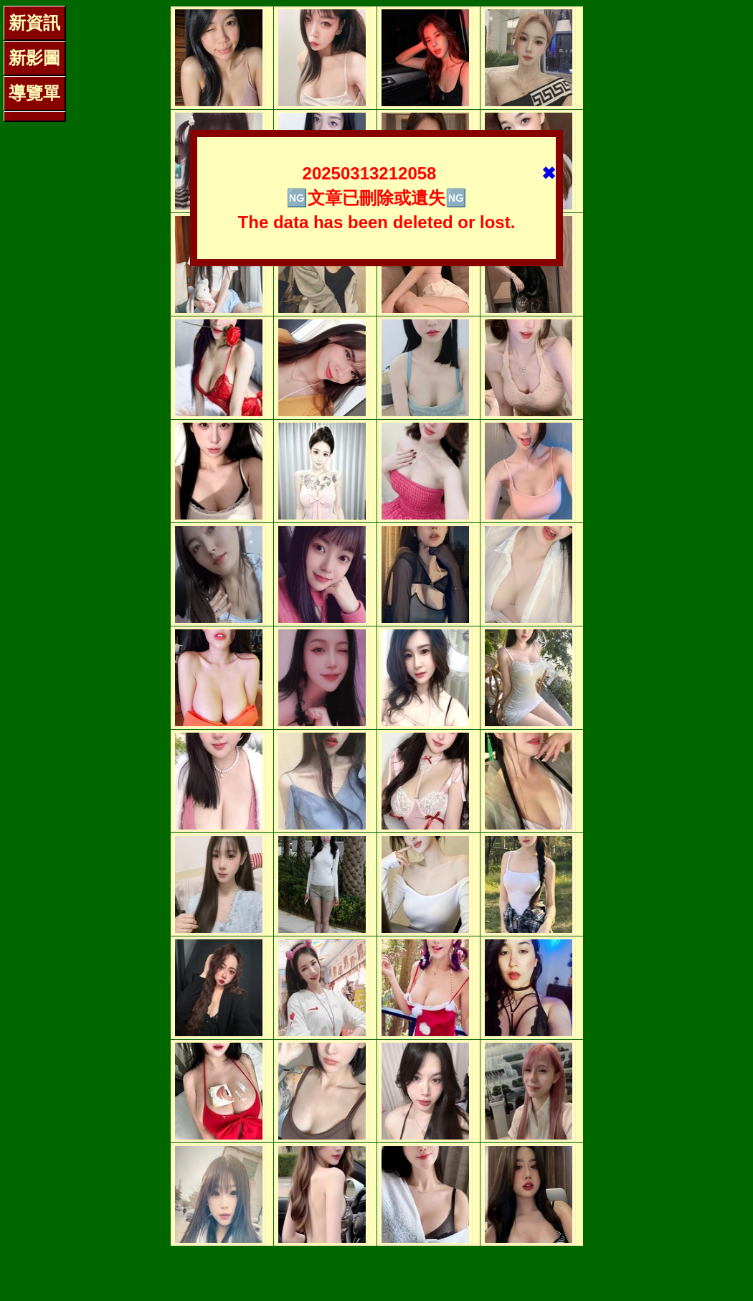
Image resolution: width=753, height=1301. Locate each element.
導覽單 (34, 93)
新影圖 (34, 57)
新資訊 (34, 22)
